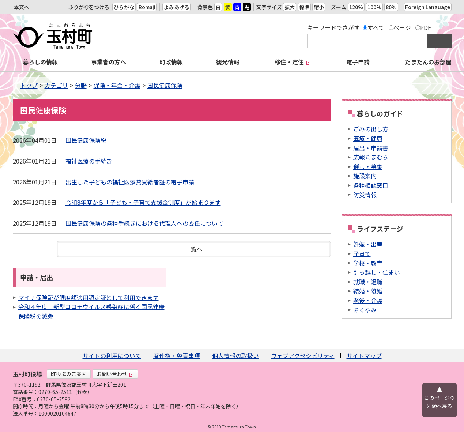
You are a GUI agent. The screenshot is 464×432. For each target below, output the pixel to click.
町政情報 (171, 61)
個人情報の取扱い (235, 355)
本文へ (21, 7)
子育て (362, 253)
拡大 (289, 7)
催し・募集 (367, 166)
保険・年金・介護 (117, 85)
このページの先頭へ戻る (439, 401)
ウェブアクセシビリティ (303, 355)
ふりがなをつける (88, 7)
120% (356, 7)
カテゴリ (56, 85)
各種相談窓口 (370, 185)
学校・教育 (367, 263)
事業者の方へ (108, 61)
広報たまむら (370, 157)
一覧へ (194, 248)
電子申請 (358, 61)
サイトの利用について (112, 355)
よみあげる (176, 7)
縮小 (319, 7)
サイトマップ (364, 355)
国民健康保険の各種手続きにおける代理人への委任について (144, 223)
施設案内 (365, 175)
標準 (304, 7)
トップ (29, 85)
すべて (375, 27)
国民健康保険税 (85, 140)
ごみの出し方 (370, 128)
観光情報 (227, 61)
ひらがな (124, 7)
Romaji (147, 7)
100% (374, 7)
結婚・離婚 (367, 290)
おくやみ (365, 309)
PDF (425, 27)
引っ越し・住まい (376, 272)
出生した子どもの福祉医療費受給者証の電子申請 (129, 181)
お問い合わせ (115, 373)
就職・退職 (367, 281)
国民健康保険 (164, 85)
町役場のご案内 (69, 373)
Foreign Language (427, 7)
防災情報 (365, 194)
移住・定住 (292, 61)
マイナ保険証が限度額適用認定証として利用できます (88, 297)
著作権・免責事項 (176, 355)
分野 (81, 85)
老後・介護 (367, 300)
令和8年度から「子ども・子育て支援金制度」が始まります (143, 202)
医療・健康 (367, 138)
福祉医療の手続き (88, 161)
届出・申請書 (370, 147)
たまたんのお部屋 (428, 61)
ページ (402, 27)
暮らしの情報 (40, 61)
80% (391, 7)
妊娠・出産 (367, 244)
